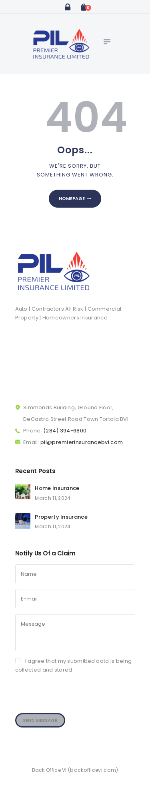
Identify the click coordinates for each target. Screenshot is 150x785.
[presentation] (76, 700)
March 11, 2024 (52, 498)
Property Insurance (61, 517)
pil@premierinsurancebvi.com (81, 442)
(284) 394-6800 (64, 430)
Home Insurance (57, 488)
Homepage (72, 198)
